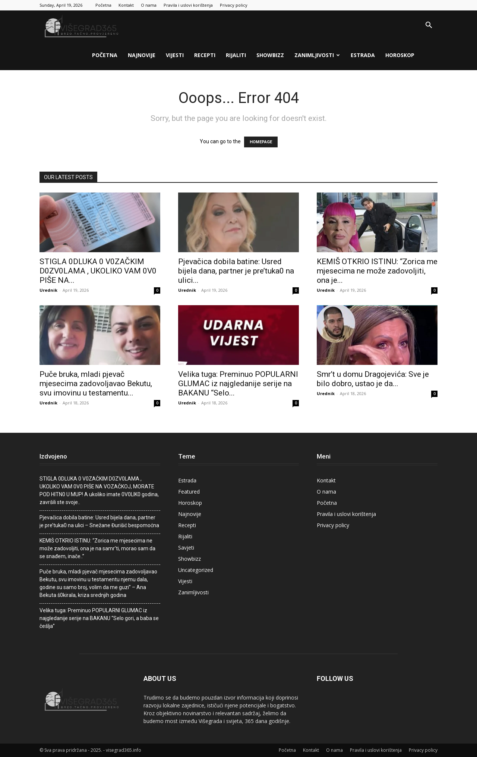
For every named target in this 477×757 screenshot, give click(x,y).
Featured (189, 491)
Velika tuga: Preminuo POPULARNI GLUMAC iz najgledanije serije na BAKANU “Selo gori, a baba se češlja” (99, 618)
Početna (103, 5)
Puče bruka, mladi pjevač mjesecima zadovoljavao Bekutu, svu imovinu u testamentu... (96, 383)
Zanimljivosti (317, 55)
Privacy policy (233, 5)
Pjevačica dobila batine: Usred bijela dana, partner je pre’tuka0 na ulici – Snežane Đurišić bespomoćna (99, 521)
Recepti (204, 55)
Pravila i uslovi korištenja (188, 5)
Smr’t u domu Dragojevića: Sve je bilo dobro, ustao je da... (373, 379)
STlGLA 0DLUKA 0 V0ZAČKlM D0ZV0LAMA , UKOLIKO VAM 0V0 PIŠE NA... (98, 271)
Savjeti (186, 547)
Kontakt (126, 5)
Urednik (48, 290)
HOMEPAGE (261, 142)
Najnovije (141, 55)
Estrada (363, 55)
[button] (428, 25)
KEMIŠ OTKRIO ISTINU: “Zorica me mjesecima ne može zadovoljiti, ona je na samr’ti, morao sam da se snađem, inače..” (97, 548)
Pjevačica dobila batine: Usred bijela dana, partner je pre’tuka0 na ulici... (236, 271)
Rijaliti (236, 55)
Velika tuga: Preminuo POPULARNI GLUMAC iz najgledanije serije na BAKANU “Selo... (238, 383)
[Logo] (82, 25)
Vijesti (175, 55)
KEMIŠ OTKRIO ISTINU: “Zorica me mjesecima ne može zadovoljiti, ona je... (377, 271)
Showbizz (270, 55)
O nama (149, 5)
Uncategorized (195, 569)
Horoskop (399, 55)
